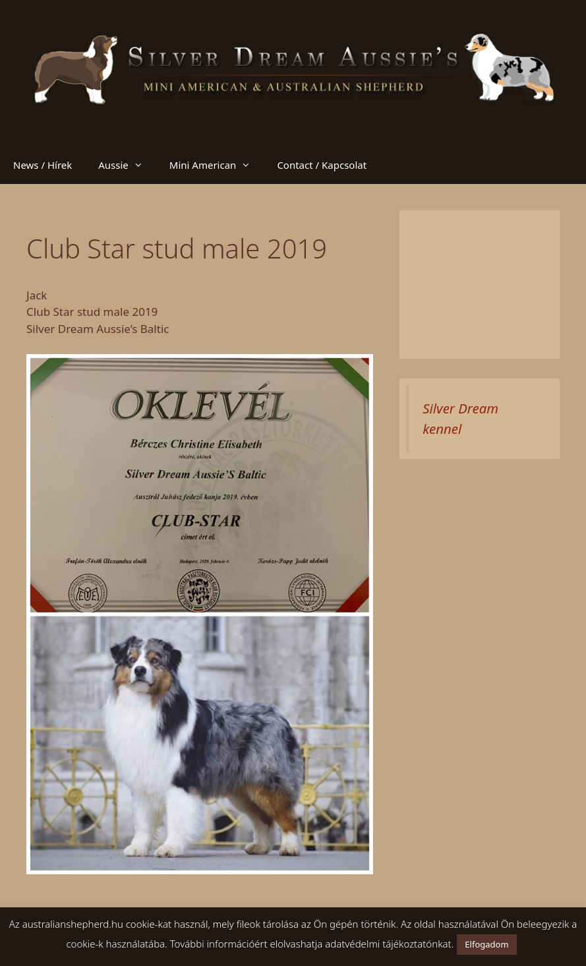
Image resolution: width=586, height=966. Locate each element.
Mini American (216, 165)
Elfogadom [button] (486, 944)
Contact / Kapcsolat (321, 164)
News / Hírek (42, 164)
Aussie (127, 165)
